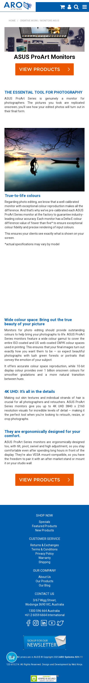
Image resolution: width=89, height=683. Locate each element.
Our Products (44, 581)
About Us (44, 577)
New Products (44, 530)
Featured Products (44, 526)
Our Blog (44, 585)
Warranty (44, 558)
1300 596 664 (38, 610)
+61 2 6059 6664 (36, 615)
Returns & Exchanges (44, 545)
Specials (44, 522)
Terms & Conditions (44, 549)
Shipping (44, 562)
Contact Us (44, 594)
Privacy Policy (44, 553)
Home (12, 20)
